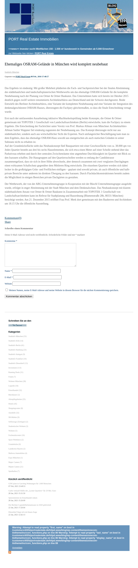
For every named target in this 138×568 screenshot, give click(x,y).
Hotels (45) (12, 408)
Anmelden (17, 552)
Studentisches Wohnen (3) (18, 431)
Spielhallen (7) (14, 476)
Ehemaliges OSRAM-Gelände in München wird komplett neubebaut (56, 64)
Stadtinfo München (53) (17, 341)
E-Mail (9, 282)
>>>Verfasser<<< (17, 329)
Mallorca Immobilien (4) (17, 458)
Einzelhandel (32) (15, 395)
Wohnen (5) (12, 435)
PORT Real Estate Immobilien (33, 39)
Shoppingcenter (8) (15, 413)
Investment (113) (14, 372)
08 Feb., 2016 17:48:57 (40, 77)
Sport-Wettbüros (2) (15, 444)
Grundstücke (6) (14, 449)
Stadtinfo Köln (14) (15, 345)
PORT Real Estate (23, 77)
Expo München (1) (15, 462)
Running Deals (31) (15, 377)
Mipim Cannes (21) (15, 471)
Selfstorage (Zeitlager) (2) (18, 426)
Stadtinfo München (12, 72)
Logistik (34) (13, 390)
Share (8, 222)
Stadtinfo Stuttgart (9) (16, 359)
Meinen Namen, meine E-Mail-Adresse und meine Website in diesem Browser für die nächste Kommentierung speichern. (64, 294)
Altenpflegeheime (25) (17, 404)
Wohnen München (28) (17, 386)
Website (8, 288)
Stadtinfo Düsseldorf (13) (18, 368)
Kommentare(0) (13, 218)
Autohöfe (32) (13, 417)
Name (8, 275)
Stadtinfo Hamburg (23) (17, 354)
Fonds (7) (12, 381)
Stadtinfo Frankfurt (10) (17, 363)
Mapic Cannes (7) (15, 467)
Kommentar (11, 241)
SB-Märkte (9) (14, 422)
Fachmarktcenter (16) (16, 440)
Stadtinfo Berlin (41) (16, 350)
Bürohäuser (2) (14, 399)
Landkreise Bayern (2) (16, 453)
